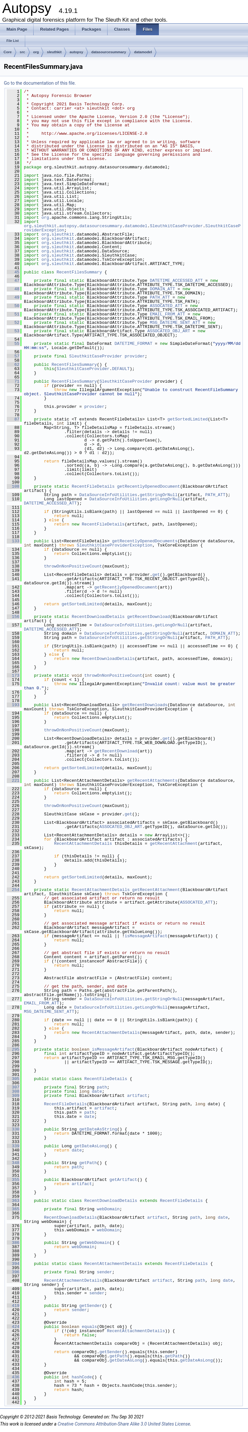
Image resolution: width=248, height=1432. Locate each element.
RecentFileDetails (93, 486)
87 (13, 419)
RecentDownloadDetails (98, 617)
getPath (88, 1163)
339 (13, 1146)
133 (13, 541)
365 (13, 1209)
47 (13, 280)
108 (13, 486)
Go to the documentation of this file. (40, 83)
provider (135, 356)
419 (13, 1306)
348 (13, 1163)
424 (13, 1327)
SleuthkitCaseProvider (176, 226)
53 (13, 331)
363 (13, 1201)
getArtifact (123, 1180)
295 (13, 1049)
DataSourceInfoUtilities (108, 495)
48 (13, 289)
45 (13, 272)
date (97, 1091)
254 (13, 890)
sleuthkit (54, 52)
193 (13, 705)
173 (13, 675)
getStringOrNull (159, 495)
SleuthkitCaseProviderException (114, 545)
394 (13, 1264)
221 (13, 780)
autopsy (76, 52)
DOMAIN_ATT (162, 289)
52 (13, 322)
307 (13, 1087)
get (156, 575)
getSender (90, 1306)
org (36, 52)
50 (13, 306)
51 (13, 314)
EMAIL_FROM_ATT (167, 314)
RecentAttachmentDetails (83, 843)
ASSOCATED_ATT (166, 306)
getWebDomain (94, 1243)
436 (13, 1377)
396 (13, 1272)
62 (13, 364)
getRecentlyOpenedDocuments (145, 541)
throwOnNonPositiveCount (73, 566)
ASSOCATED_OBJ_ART (168, 331)
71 (13, 381)
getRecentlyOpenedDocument (148, 486)
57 (13, 356)
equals (89, 1327)
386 (13, 1243)
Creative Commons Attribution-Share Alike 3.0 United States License (123, 1424)
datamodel (143, 52)
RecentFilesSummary (79, 272)
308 (13, 1091)
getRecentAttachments (152, 780)
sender (104, 1272)
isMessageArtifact (146, 936)
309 (13, 1095)
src (22, 52)
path (102, 1087)
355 (13, 1180)
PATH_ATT (160, 297)
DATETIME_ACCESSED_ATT (176, 280)
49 (13, 297)
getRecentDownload (148, 617)
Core (8, 52)
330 (13, 1129)
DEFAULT (121, 369)
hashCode (82, 1377)
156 (13, 617)
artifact (137, 1095)
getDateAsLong (90, 1146)
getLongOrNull (166, 499)
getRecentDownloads (144, 705)
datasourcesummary (108, 52)
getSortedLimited (187, 419)
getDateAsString (98, 1129)
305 (13, 1079)
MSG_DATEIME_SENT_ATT (175, 322)
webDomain (108, 1209)
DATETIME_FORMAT (133, 343)
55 (13, 343)
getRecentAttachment (174, 843)
